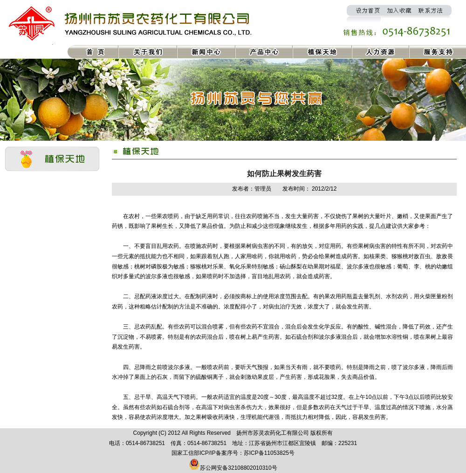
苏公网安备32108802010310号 (238, 468)
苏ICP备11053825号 (269, 453)
